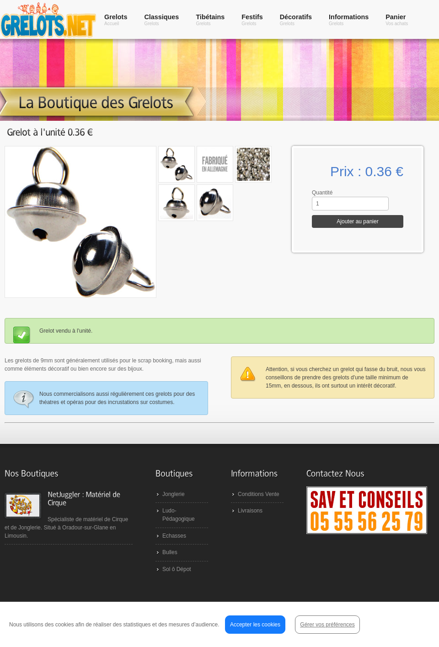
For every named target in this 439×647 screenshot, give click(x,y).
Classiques (161, 19)
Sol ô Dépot (176, 569)
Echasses (174, 536)
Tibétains (210, 19)
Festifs (251, 19)
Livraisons (250, 510)
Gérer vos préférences (327, 624)
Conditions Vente (258, 494)
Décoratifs (296, 19)
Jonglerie (173, 494)
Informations (349, 19)
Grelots (115, 19)
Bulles (169, 552)
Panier (396, 19)
